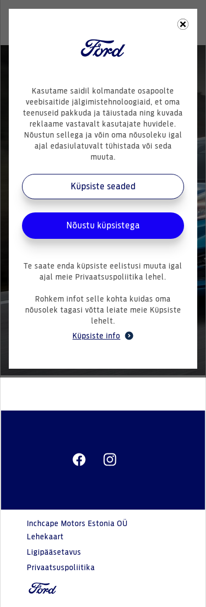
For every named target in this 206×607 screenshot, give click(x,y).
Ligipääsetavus (54, 552)
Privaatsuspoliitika (61, 568)
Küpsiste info (103, 335)
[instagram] (109, 460)
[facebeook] (79, 460)
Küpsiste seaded (103, 186)
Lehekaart (45, 537)
